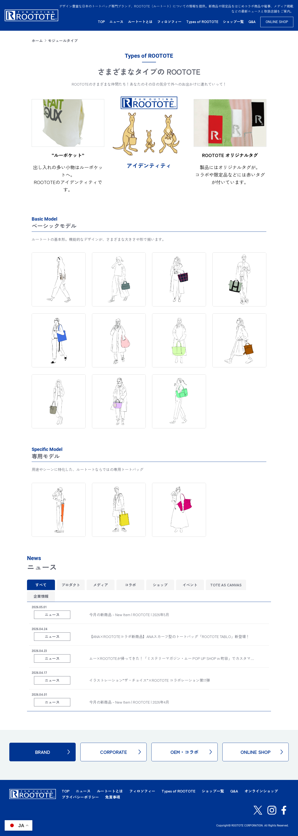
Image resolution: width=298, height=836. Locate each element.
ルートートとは (140, 21)
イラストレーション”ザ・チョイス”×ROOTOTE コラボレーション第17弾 (149, 680)
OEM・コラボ (191, 752)
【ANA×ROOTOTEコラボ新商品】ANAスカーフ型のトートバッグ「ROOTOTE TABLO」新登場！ (169, 636)
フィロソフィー (169, 21)
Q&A (252, 21)
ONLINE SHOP (277, 22)
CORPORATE (120, 752)
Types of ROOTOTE (202, 21)
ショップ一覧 (233, 21)
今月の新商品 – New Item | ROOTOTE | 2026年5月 (129, 614)
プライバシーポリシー (80, 797)
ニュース (116, 21)
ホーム (37, 40)
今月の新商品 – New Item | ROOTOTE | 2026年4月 (129, 702)
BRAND (52, 752)
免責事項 (112, 797)
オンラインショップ (261, 791)
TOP (101, 21)
